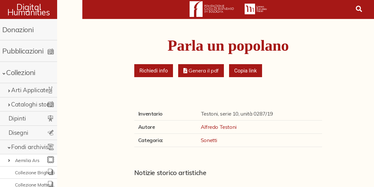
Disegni (18, 132)
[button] (201, 70)
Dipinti (17, 118)
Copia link (245, 71)
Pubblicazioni (23, 50)
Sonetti (209, 140)
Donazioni (18, 29)
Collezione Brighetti (35, 172)
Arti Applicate (29, 90)
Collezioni (20, 72)
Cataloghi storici (33, 104)
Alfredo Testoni (219, 127)
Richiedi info (153, 71)
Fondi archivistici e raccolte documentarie (43, 147)
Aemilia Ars (27, 160)
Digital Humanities (41, 9)
